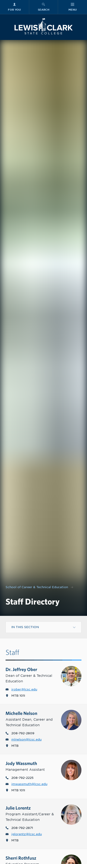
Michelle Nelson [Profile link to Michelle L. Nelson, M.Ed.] (25, 713)
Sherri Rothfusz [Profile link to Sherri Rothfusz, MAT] (24, 858)
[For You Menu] (14, 7)
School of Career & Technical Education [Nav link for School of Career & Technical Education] (37, 587)
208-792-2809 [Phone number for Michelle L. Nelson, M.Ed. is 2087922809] (20, 733)
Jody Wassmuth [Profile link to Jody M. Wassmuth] (24, 763)
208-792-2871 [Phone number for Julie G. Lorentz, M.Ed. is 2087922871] (19, 828)
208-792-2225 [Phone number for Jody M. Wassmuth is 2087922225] (19, 778)
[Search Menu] (43, 7)
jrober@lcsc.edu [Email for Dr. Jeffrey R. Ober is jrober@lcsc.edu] (21, 689)
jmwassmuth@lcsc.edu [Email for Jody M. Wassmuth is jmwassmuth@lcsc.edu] (26, 784)
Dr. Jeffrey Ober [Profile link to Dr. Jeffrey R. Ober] (24, 669)
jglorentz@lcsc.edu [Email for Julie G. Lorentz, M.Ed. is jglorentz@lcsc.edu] (24, 834)
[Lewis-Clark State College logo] (43, 26)
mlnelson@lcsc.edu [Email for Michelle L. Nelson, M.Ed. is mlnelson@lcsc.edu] (24, 739)
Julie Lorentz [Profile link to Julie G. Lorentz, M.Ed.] (21, 807)
